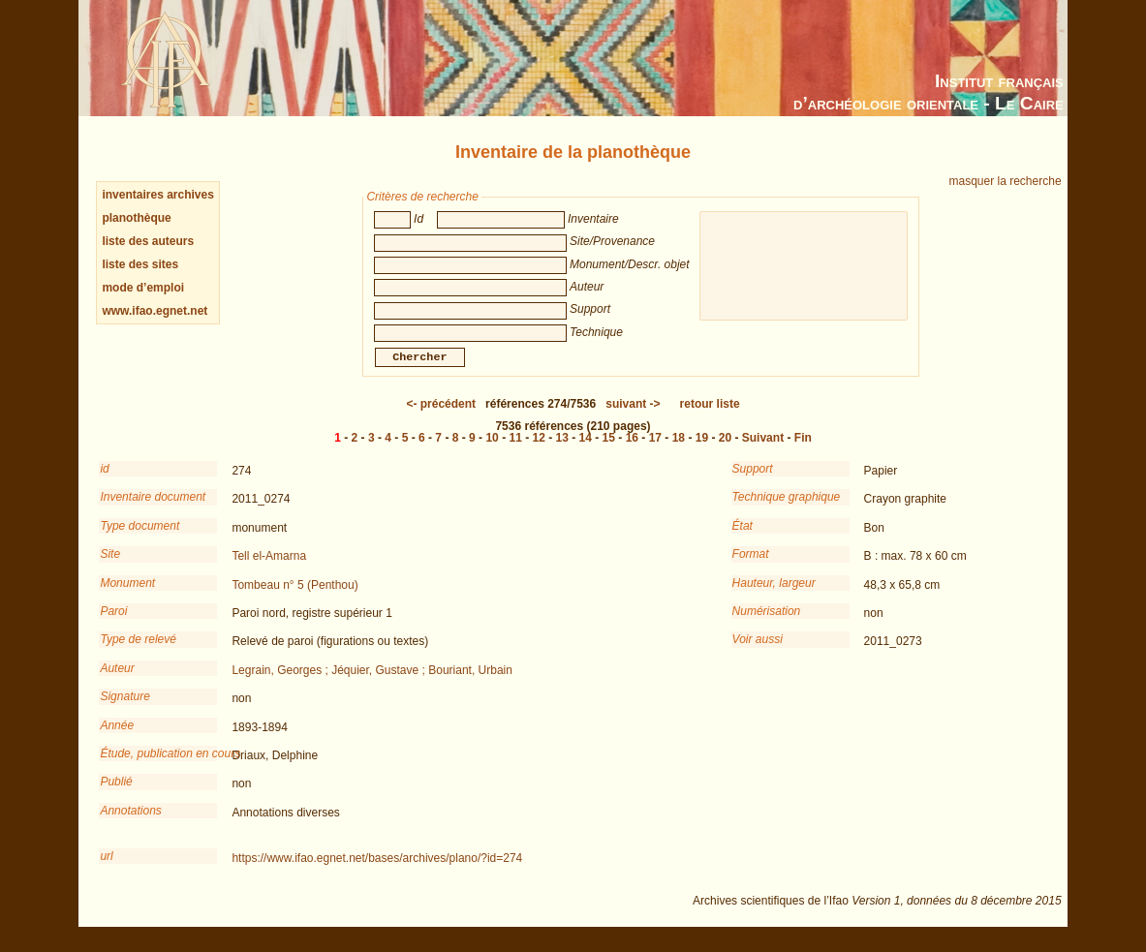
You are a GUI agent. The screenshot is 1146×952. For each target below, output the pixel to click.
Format (750, 567)
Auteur (117, 682)
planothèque (136, 218)
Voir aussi (757, 653)
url (106, 869)
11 (515, 451)
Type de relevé (138, 653)
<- (441, 417)
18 (678, 451)
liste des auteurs (148, 241)
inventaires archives (157, 194)
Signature (124, 710)
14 (585, 451)
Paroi (113, 624)
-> (632, 417)
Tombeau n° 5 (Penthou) (294, 598)
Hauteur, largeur (774, 596)
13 (562, 451)
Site (110, 567)
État (742, 539)
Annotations (130, 824)
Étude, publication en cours (158, 767)
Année (117, 739)
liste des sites (140, 264)
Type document (139, 539)
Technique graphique (786, 510)
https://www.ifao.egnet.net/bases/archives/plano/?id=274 (377, 871)
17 (655, 451)
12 (539, 451)
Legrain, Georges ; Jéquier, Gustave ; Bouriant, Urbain (372, 684)
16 (632, 451)
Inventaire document (152, 510)
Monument (127, 596)
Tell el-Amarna (269, 569)
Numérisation (766, 624)
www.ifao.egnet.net (154, 311)
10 (491, 451)
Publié (116, 795)
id (104, 482)
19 (702, 451)
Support (752, 482)
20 (725, 451)
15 (609, 451)
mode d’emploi (143, 287)
